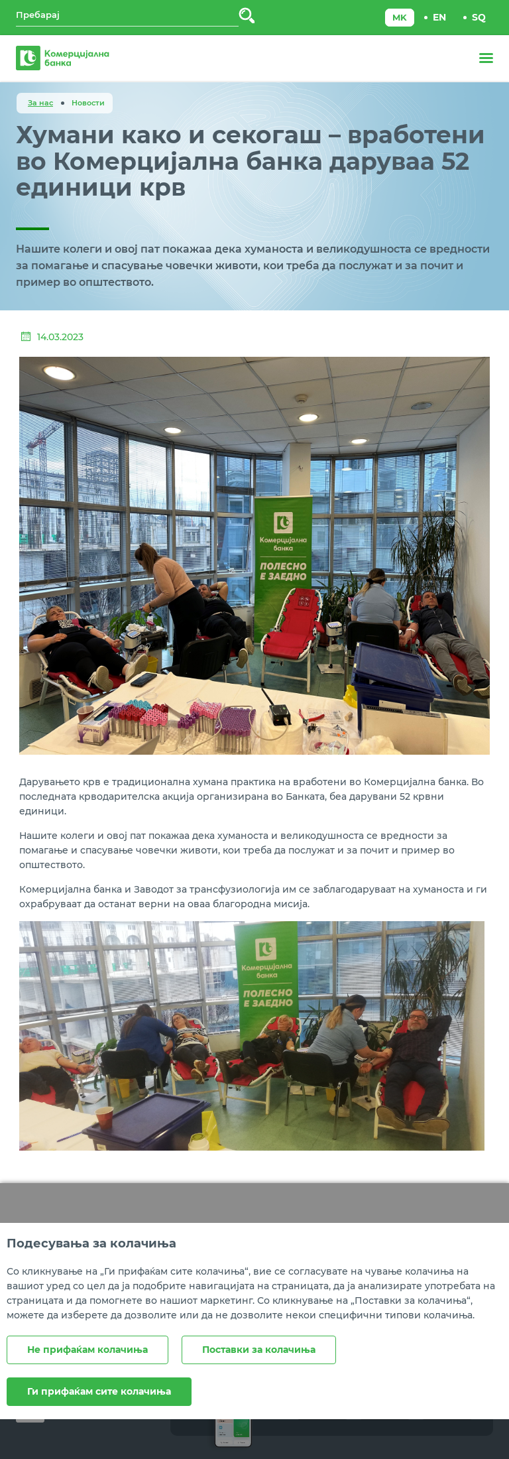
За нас (40, 102)
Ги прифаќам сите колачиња (99, 1391)
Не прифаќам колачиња (87, 1350)
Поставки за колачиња (258, 1350)
